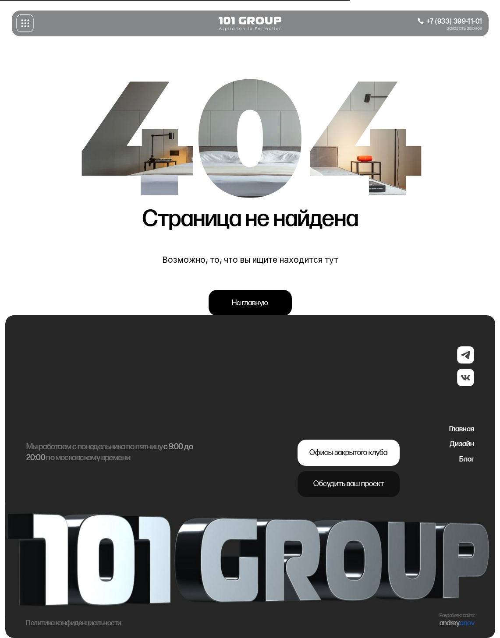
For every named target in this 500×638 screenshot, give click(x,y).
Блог (466, 459)
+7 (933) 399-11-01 (454, 21)
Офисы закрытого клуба (348, 452)
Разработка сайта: (457, 622)
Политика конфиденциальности (73, 630)
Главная (461, 429)
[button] (25, 23)
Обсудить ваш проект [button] (348, 483)
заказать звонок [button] (464, 28)
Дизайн (462, 444)
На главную (250, 302)
